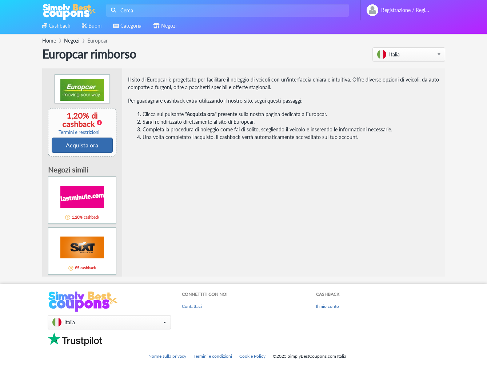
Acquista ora (82, 145)
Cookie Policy (252, 356)
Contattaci (192, 306)
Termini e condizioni (212, 356)
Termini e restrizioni (79, 132)
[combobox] (226, 10)
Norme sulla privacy (167, 356)
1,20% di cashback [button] (79, 123)
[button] (408, 54)
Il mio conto (327, 306)
